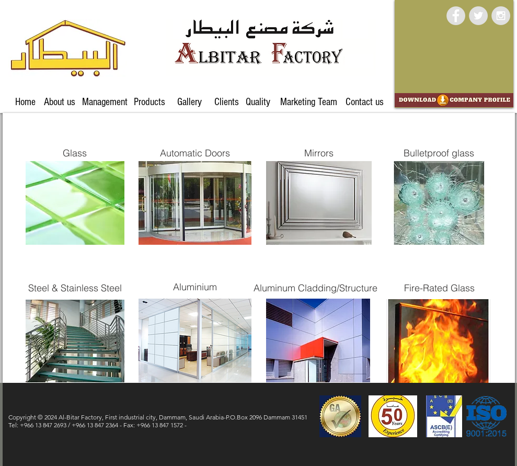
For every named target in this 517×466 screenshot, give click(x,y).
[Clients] (227, 102)
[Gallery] (190, 102)
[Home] (25, 102)
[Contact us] (364, 102)
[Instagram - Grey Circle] (500, 15)
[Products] (149, 102)
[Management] (105, 102)
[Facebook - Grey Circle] (455, 15)
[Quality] (258, 102)
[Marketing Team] (309, 102)
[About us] (59, 102)
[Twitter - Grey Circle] (478, 15)
